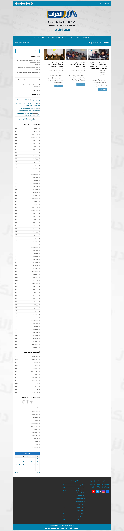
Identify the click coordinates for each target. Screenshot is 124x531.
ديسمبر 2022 (35, 235)
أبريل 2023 (35, 223)
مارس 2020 (35, 335)
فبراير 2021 (35, 302)
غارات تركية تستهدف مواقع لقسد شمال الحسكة (28, 100)
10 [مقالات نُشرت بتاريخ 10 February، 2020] (31, 461)
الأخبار (36, 365)
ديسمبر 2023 (35, 198)
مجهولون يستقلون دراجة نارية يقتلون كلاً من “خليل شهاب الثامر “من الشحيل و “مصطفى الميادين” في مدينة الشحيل (98, 65)
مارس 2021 (35, 299)
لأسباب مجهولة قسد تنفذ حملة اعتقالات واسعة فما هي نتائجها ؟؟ (28, 104)
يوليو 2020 (35, 323)
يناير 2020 (35, 341)
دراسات (36, 387)
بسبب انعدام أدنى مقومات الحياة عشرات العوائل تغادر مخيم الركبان (28, 114)
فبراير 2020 (35, 338)
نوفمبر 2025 (35, 129)
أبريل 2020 (35, 332)
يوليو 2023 (35, 214)
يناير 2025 (35, 159)
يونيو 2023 (35, 217)
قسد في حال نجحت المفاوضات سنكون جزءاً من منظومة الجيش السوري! (55, 65)
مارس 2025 (35, 153)
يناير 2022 (35, 268)
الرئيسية (76, 528)
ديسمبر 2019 (35, 344)
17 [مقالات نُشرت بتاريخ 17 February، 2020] (31, 464)
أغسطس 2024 (34, 174)
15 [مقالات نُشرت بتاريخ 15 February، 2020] (37, 464)
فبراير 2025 (35, 156)
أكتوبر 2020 (35, 314)
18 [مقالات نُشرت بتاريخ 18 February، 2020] (27, 464)
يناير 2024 (35, 195)
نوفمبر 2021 (35, 274)
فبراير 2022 (35, 265)
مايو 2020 (35, 329)
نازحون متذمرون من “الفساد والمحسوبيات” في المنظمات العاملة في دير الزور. (29, 119)
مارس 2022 (35, 262)
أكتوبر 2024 (35, 168)
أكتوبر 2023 (35, 205)
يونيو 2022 (35, 253)
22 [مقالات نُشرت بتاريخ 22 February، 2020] (37, 467)
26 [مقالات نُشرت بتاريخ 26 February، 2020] (23, 467)
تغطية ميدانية (34, 371)
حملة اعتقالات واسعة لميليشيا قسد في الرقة (27, 79)
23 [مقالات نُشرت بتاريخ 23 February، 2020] (34, 467)
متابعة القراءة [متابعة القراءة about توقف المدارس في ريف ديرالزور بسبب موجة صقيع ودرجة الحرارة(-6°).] (81, 84)
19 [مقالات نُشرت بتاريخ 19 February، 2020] (23, 464)
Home (16, 43)
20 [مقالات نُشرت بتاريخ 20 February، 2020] (19, 464)
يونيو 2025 (35, 144)
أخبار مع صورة (102, 72)
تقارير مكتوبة (35, 378)
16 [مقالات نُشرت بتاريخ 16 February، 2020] (34, 464)
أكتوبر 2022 (35, 241)
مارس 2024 (35, 189)
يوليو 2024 (35, 177)
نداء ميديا (35, 104)
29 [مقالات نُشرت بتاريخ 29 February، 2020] (37, 470)
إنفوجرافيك (35, 362)
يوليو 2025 (35, 141)
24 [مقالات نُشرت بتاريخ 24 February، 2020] (31, 467)
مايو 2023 (35, 220)
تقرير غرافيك (35, 381)
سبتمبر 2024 (35, 171)
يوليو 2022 (35, 250)
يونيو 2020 (35, 326)
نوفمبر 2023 (35, 202)
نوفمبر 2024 (35, 165)
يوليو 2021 (35, 287)
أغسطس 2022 (34, 247)
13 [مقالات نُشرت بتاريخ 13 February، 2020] (19, 461)
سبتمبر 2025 (35, 135)
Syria (36, 108)
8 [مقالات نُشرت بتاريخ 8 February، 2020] (37, 461)
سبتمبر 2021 (35, 281)
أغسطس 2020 (34, 320)
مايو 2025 (35, 147)
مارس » (17, 473)
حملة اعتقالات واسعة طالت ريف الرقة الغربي (28, 67)
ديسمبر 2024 (35, 162)
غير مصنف (35, 390)
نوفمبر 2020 (35, 311)
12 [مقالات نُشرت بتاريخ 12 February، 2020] (23, 461)
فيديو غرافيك (35, 393)
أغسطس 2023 (34, 211)
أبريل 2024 (35, 186)
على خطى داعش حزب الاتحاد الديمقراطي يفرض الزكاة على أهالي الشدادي (29, 109)
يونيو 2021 (35, 290)
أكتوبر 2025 (35, 132)
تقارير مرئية (35, 375)
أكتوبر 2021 (35, 278)
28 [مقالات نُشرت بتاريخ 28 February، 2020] (16, 467)
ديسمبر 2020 (35, 308)
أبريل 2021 (35, 296)
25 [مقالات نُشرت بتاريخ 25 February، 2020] (27, 467)
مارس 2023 (35, 226)
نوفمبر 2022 (35, 238)
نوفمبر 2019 (35, 347)
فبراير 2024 (35, 192)
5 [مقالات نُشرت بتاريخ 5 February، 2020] (23, 459)
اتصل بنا (47, 528)
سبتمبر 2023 (35, 208)
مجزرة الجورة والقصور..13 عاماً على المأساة (28, 84)
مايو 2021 (36, 293)
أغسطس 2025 (34, 138)
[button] (35, 38)
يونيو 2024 (35, 180)
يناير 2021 (36, 305)
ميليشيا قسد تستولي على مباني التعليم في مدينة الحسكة (28, 73)
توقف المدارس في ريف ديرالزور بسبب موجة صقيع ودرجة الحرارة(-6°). (77, 65)
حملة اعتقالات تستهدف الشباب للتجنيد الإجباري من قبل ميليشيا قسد (28, 61)
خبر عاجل (35, 384)
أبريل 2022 (35, 259)
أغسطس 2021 (35, 284)
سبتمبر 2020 (35, 317)
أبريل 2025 (35, 150)
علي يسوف (35, 99)
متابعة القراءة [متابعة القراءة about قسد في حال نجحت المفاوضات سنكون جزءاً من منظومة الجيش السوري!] (59, 86)
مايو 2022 (35, 256)
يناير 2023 (35, 232)
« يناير (38, 473)
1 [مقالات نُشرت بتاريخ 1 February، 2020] (37, 459)
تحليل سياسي (34, 368)
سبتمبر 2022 (35, 244)
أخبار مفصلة (80, 71)
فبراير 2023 (35, 229)
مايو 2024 (35, 183)
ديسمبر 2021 (35, 271)
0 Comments (102, 76)
